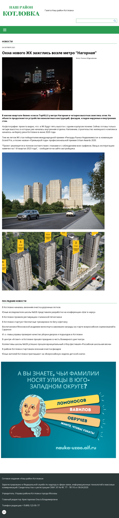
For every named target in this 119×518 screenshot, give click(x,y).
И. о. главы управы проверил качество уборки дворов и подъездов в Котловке (42, 334)
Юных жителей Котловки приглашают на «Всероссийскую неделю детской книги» (43, 353)
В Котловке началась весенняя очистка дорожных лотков (31, 307)
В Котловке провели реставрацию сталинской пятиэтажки (32, 317)
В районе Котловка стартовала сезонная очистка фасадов (31, 349)
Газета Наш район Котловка (59, 10)
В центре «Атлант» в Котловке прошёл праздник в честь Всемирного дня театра (43, 339)
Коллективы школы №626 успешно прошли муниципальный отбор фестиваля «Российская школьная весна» (56, 344)
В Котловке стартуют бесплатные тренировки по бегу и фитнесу (35, 321)
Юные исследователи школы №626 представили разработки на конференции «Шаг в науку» (49, 312)
